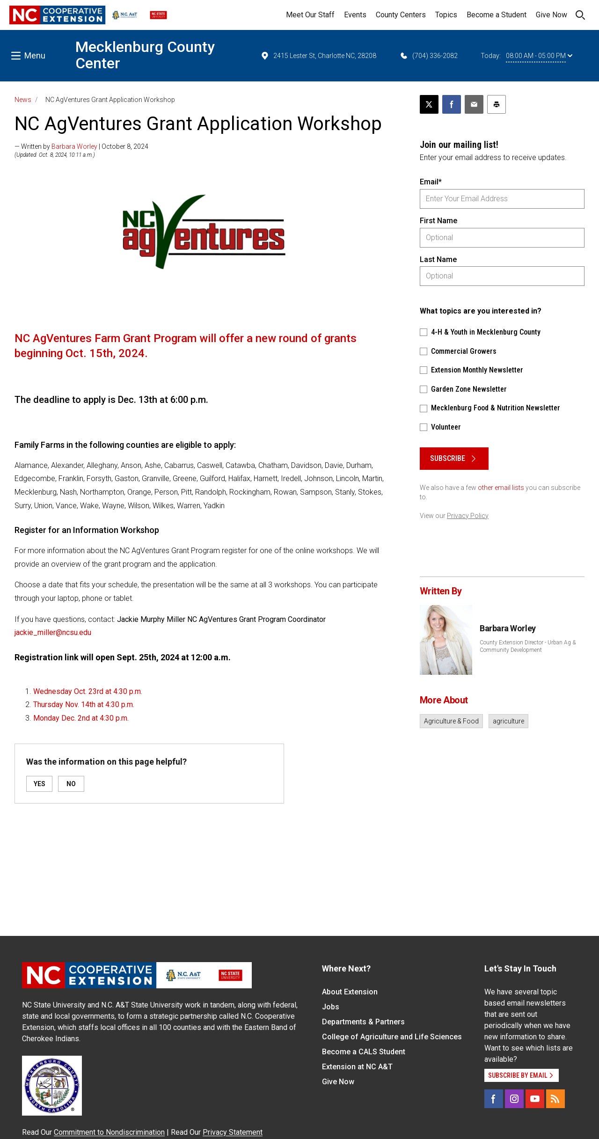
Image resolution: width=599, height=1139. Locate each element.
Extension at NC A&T (357, 1066)
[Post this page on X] (429, 104)
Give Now (551, 14)
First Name (438, 220)
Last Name (438, 259)
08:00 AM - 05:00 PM (539, 55)
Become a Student (496, 14)
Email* (431, 181)
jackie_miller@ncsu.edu (53, 632)
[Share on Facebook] (451, 104)
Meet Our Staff (310, 14)
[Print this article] (496, 104)
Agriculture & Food (451, 721)
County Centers (401, 14)
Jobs (330, 1006)
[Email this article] (474, 104)
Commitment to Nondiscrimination (109, 1132)
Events (355, 14)
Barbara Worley (74, 146)
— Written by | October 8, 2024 (81, 146)
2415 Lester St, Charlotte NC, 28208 (318, 55)
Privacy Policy (468, 515)
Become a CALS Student (363, 1051)
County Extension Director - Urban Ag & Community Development (528, 646)
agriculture (508, 721)
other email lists (501, 487)
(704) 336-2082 (428, 55)
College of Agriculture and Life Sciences (392, 1036)
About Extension (350, 991)
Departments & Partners (363, 1021)
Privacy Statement (233, 1132)
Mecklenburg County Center (145, 55)
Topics (446, 14)
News (23, 99)
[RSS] (555, 1098)
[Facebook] (493, 1098)
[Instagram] (514, 1098)
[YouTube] (535, 1098)
